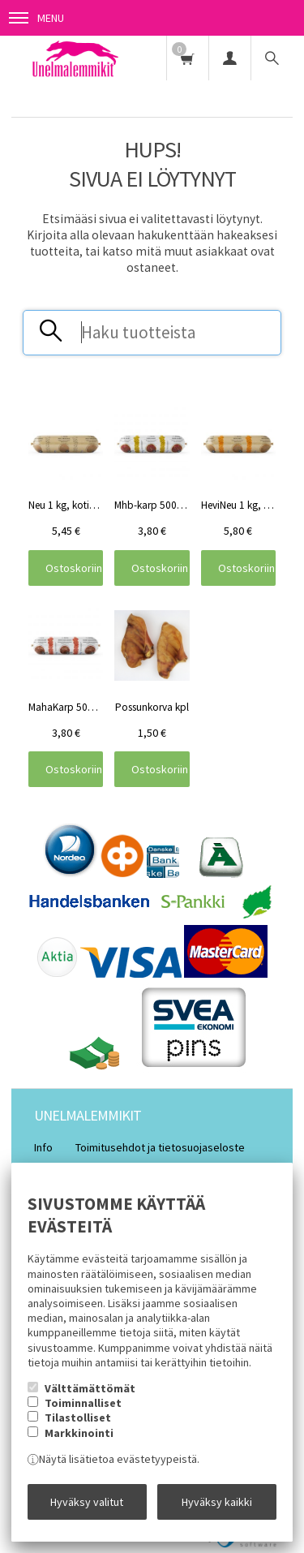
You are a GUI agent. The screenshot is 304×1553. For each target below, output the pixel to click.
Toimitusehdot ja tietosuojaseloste (160, 1147)
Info (43, 1147)
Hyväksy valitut (86, 1502)
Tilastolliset (78, 1417)
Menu (36, 18)
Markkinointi (79, 1433)
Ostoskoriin (73, 568)
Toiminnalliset (83, 1403)
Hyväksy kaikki (217, 1502)
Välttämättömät (90, 1388)
